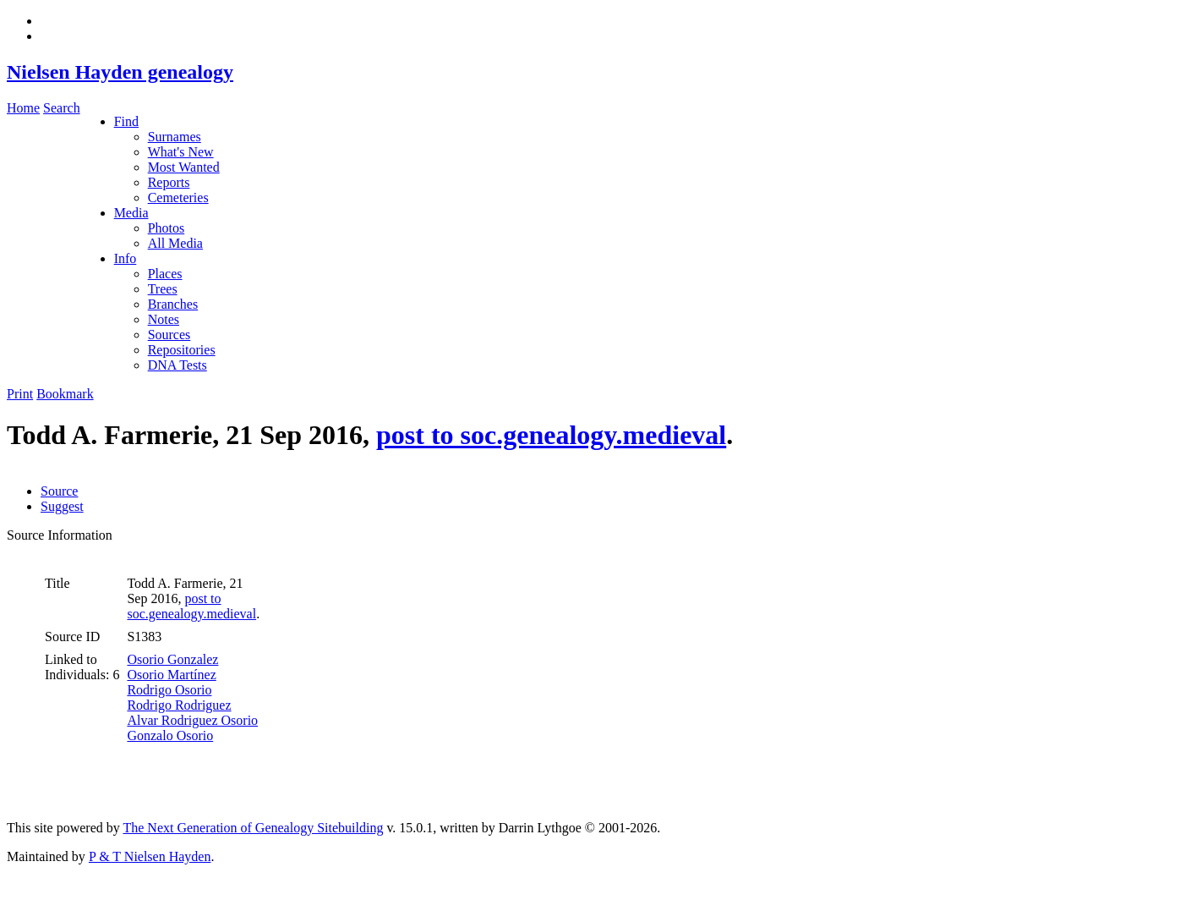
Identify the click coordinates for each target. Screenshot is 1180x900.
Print (20, 394)
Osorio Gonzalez (172, 659)
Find (126, 121)
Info (125, 258)
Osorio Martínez (171, 674)
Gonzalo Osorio (170, 735)
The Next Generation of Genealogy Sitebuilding (253, 827)
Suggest (62, 506)
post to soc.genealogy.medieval (551, 435)
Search (61, 108)
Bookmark (65, 394)
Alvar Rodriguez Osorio (192, 720)
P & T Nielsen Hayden (150, 856)
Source (59, 491)
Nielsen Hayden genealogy (120, 72)
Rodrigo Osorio (169, 690)
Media (131, 213)
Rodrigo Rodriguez (179, 705)
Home (23, 108)
